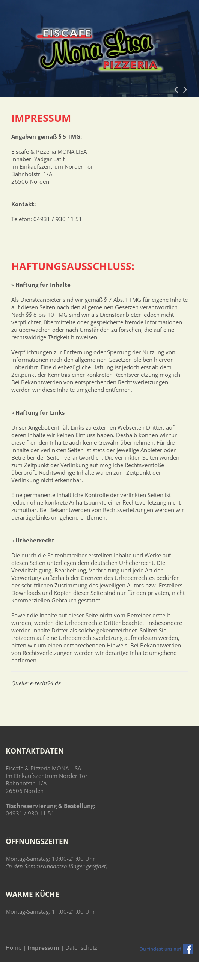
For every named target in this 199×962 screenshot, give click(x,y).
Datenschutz (81, 947)
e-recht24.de (45, 683)
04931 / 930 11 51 (57, 219)
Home (13, 947)
